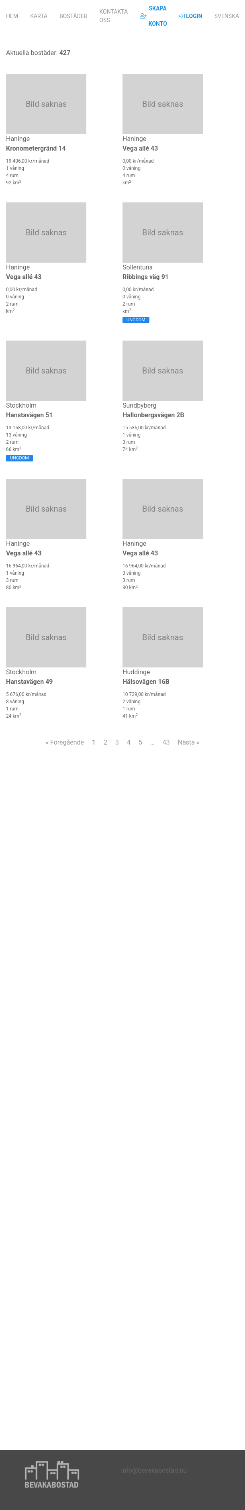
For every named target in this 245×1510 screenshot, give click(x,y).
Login (190, 16)
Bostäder (73, 16)
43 (166, 742)
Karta (38, 16)
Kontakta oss (114, 15)
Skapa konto (153, 16)
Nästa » (189, 742)
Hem (12, 16)
